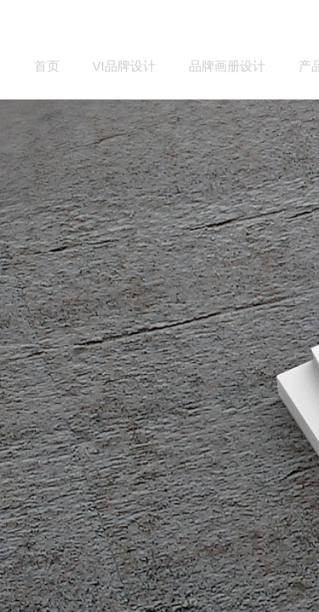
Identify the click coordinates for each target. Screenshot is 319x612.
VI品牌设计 (124, 66)
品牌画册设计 (227, 66)
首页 (47, 66)
